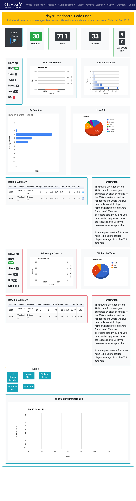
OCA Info (28, 386)
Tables (50, 4)
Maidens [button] (46, 305)
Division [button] (30, 187)
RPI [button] (78, 187)
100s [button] (68, 187)
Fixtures (38, 4)
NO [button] (45, 187)
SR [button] (73, 305)
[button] (83, 187)
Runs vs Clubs (28, 375)
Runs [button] (50, 187)
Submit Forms (65, 4)
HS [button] (56, 187)
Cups (110, 4)
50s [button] (73, 187)
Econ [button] (79, 305)
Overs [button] (38, 305)
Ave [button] (62, 187)
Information (12, 388)
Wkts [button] (60, 305)
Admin (99, 4)
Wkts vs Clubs (44, 375)
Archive (90, 4)
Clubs (80, 4)
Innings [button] (38, 187)
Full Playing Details (12, 377)
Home (29, 4)
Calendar (121, 4)
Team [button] (21, 187)
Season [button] (12, 187)
